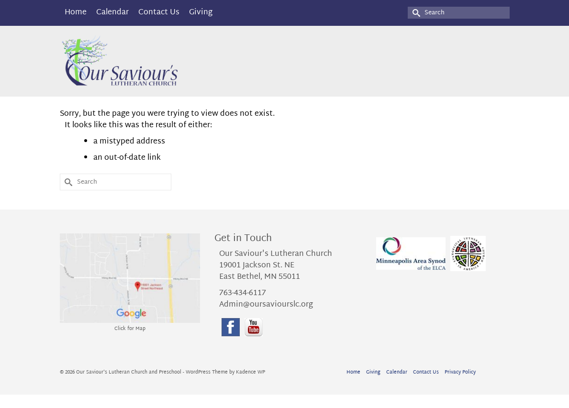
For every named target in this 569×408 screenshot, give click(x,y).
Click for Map (129, 328)
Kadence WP (250, 372)
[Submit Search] (415, 13)
